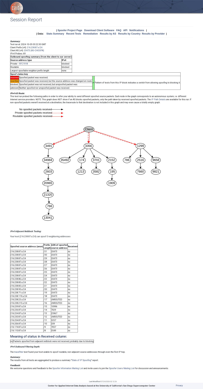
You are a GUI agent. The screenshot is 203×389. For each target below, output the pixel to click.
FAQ (118, 30)
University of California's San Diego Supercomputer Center (127, 386)
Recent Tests (73, 33)
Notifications (136, 30)
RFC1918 (23, 63)
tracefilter (18, 352)
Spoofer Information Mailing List (67, 368)
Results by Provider (153, 33)
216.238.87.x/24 (34, 47)
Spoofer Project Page (70, 30)
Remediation (90, 33)
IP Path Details (158, 99)
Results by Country (129, 33)
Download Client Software (99, 30)
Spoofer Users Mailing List (122, 368)
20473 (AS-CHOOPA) (34, 50)
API (125, 30)
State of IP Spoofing (81, 360)
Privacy (179, 385)
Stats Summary (55, 33)
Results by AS (108, 33)
